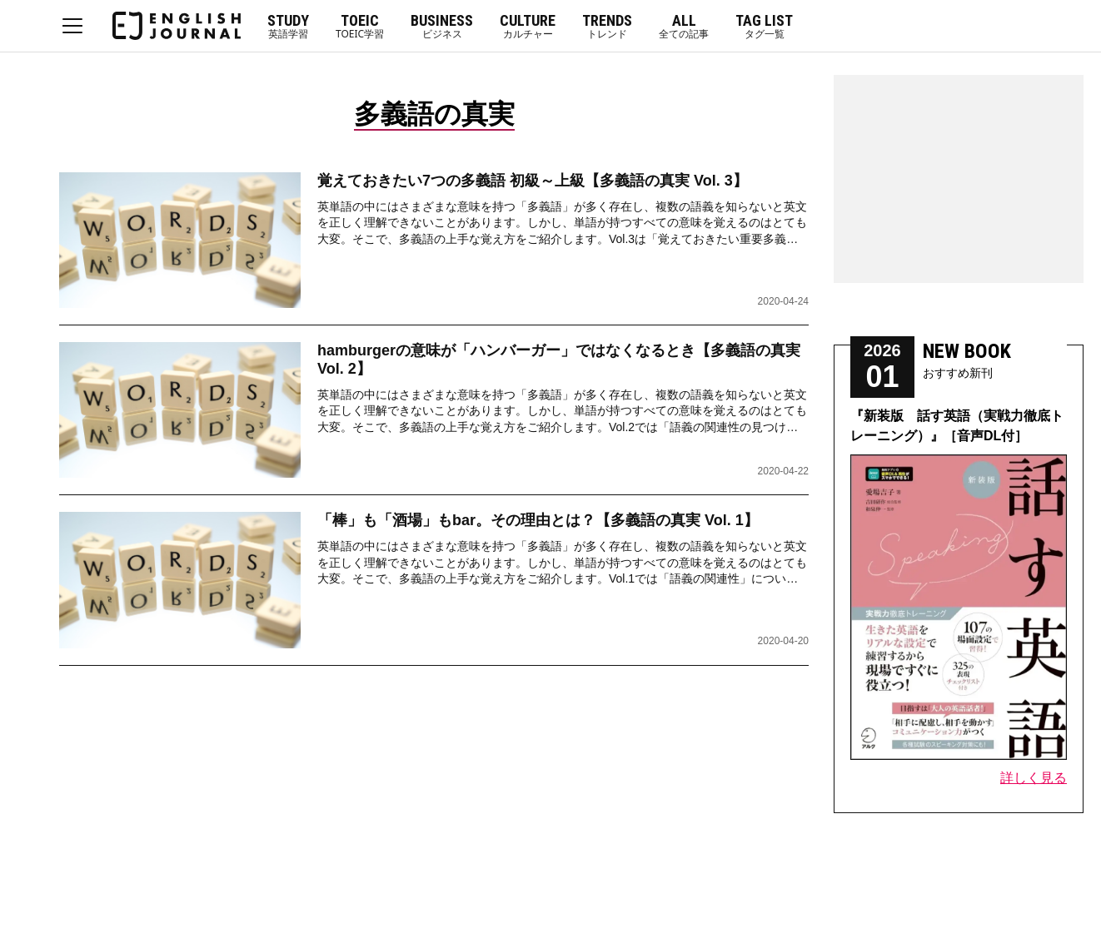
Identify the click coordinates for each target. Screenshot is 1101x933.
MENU (72, 25)
